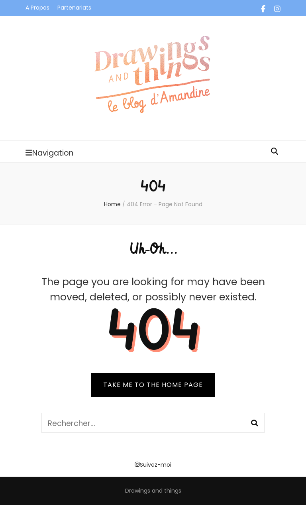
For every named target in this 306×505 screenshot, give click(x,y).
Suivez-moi (153, 465)
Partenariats (74, 8)
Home (112, 204)
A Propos (37, 8)
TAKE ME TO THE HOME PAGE (153, 384)
